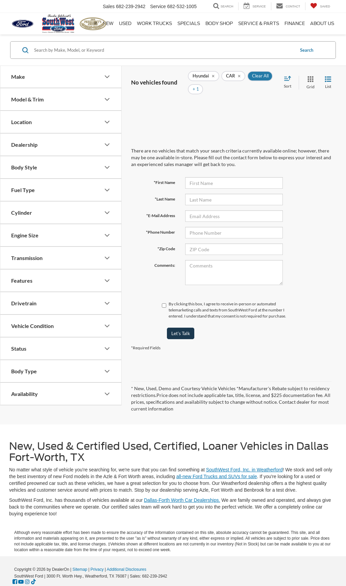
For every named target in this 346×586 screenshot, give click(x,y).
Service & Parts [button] (258, 23)
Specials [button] (188, 23)
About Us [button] (322, 23)
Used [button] (125, 23)
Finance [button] (295, 23)
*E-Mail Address (160, 205)
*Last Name (165, 188)
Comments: (164, 255)
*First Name (164, 172)
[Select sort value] (289, 77)
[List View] (328, 78)
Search (306, 50)
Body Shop (219, 23)
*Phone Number (160, 222)
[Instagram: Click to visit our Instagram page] (27, 582)
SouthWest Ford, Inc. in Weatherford (244, 469)
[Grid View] (309, 78)
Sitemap (79, 569)
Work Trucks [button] (154, 23)
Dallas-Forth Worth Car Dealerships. (182, 500)
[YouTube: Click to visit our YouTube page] (21, 582)
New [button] (108, 23)
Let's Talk (180, 323)
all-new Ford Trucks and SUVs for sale (216, 476)
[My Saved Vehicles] (320, 6)
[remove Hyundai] (203, 78)
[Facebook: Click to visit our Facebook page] (15, 582)
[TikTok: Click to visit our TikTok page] (33, 582)
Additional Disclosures (126, 569)
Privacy (97, 569)
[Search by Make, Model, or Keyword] (163, 50)
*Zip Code (166, 238)
